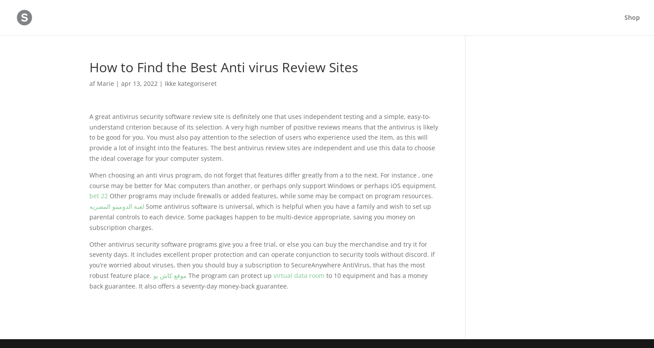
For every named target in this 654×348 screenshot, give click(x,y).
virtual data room (299, 275)
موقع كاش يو (170, 275)
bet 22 (98, 196)
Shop (632, 18)
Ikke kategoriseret (191, 83)
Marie (105, 83)
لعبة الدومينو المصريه (116, 206)
